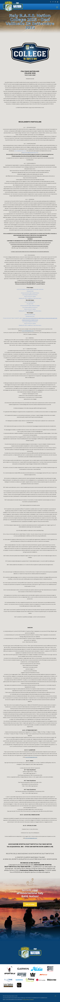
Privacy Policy (25, 999)
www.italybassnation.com (28, 330)
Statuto (32, 999)
